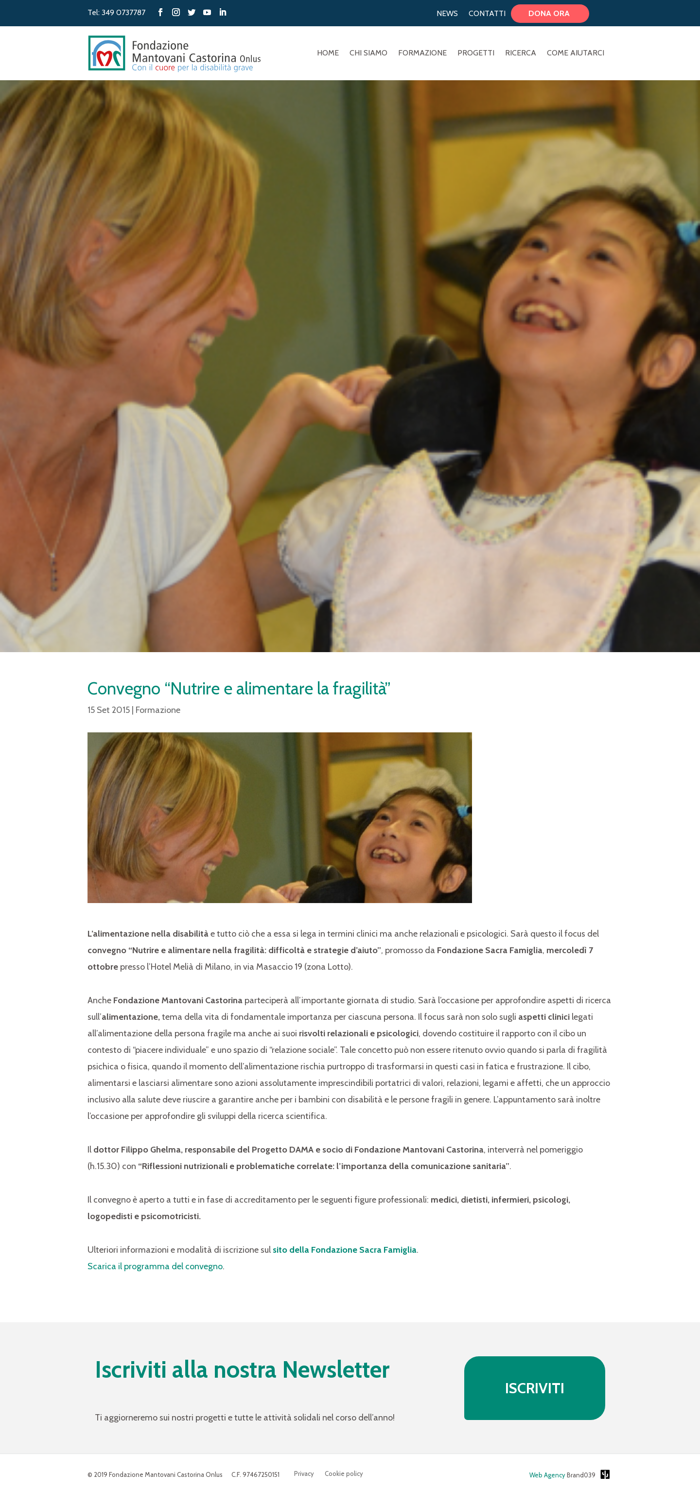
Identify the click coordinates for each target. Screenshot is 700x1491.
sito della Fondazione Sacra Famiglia (345, 1249)
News (447, 13)
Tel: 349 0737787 (116, 12)
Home (328, 53)
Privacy (304, 1473)
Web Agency (547, 1475)
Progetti (475, 53)
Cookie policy (344, 1473)
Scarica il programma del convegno (155, 1266)
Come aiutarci (575, 53)
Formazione (422, 53)
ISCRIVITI (534, 1388)
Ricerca (520, 53)
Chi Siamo (368, 53)
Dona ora (550, 13)
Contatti (487, 13)
